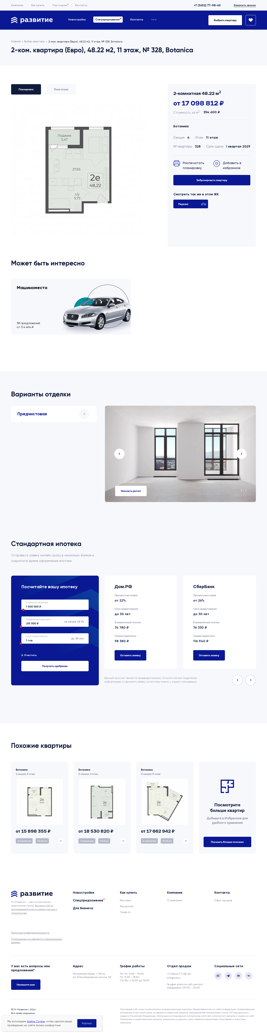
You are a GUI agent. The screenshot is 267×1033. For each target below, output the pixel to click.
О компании (174, 900)
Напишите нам (26, 985)
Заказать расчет (131, 491)
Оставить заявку (130, 655)
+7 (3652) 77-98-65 (207, 5)
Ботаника (181, 126)
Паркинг (192, 204)
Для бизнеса (83, 908)
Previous (119, 454)
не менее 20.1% (52, 621)
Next (241, 454)
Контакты (81, 5)
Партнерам (59, 5)
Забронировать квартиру (211, 180)
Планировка (26, 89)
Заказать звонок (245, 5)
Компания (17, 5)
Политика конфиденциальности (30, 932)
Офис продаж (223, 900)
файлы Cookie (36, 1021)
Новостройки (77, 19)
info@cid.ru (173, 977)
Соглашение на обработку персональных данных (36, 941)
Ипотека (125, 900)
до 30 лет (52, 638)
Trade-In (125, 912)
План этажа (61, 89)
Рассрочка (127, 906)
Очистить (30, 655)
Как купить (37, 5)
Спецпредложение (107, 19)
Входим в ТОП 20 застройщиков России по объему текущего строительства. (34, 909)
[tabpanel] (180, 454)
